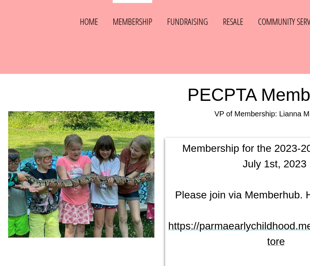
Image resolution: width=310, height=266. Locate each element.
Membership (132, 21)
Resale (233, 21)
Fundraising (187, 21)
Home (89, 21)
